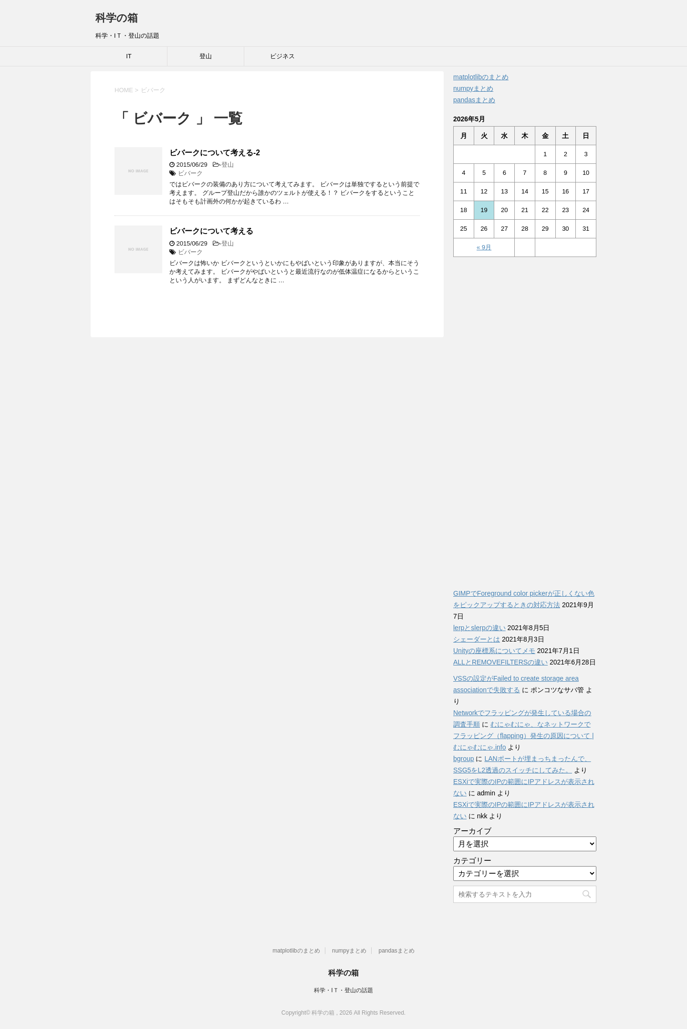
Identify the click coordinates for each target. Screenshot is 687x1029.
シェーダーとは (476, 639)
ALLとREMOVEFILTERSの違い (500, 662)
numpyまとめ (473, 88)
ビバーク (190, 173)
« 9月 (484, 247)
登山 (205, 56)
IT (129, 56)
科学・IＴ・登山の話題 (343, 990)
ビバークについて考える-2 (214, 153)
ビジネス (282, 56)
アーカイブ (472, 831)
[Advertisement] (524, 417)
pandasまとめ (474, 100)
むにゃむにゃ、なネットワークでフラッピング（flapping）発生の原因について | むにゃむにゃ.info (523, 735)
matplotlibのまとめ (481, 77)
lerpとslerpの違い (479, 628)
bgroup (463, 758)
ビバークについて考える (211, 231)
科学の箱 (116, 18)
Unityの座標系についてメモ (494, 650)
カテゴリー (472, 861)
